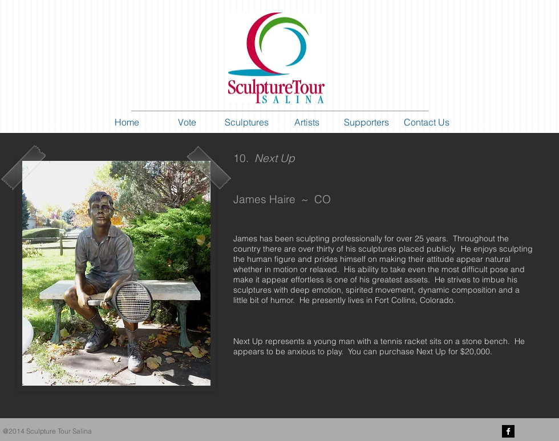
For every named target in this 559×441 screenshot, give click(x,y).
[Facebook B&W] (508, 431)
